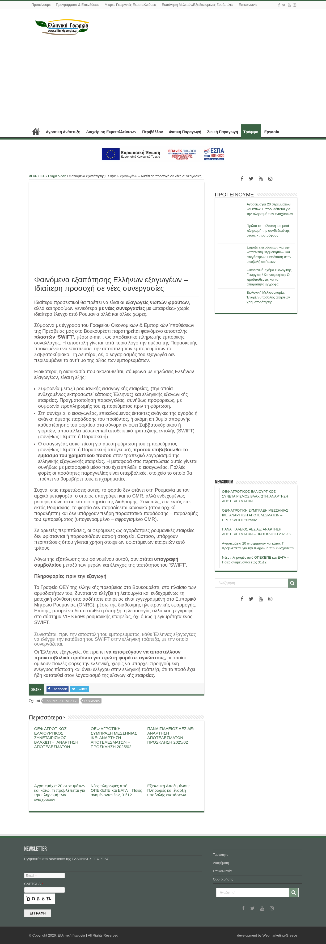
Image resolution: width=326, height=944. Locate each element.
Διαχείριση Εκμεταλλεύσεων (111, 132)
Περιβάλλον (152, 132)
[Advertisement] (163, 80)
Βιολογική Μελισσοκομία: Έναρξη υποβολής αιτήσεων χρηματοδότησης (268, 297)
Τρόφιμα (251, 132)
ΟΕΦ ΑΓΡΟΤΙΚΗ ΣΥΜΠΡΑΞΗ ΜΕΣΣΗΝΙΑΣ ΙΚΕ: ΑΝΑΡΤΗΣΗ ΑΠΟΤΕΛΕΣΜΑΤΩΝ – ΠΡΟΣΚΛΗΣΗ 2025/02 (114, 737)
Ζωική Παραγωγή (222, 132)
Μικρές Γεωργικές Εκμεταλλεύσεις (130, 5)
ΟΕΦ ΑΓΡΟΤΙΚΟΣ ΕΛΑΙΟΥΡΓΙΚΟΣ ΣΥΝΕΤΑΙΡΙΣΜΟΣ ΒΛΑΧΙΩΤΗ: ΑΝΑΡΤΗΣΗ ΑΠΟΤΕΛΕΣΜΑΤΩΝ (56, 737)
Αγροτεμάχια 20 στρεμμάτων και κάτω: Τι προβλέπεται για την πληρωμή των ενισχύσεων (60, 792)
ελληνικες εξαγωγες (61, 700)
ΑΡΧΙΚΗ (36, 131)
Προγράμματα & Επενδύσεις (77, 5)
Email (31, 876)
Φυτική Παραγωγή (185, 132)
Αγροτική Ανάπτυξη (63, 132)
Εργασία (271, 132)
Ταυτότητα (220, 855)
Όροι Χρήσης (223, 879)
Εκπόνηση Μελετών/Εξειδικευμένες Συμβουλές (197, 5)
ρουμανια (92, 700)
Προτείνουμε (41, 5)
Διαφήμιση (221, 863)
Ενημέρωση (57, 176)
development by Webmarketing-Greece (267, 935)
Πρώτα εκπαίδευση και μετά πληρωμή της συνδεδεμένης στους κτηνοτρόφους (268, 230)
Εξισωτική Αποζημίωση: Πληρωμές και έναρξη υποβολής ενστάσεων (168, 790)
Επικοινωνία (248, 5)
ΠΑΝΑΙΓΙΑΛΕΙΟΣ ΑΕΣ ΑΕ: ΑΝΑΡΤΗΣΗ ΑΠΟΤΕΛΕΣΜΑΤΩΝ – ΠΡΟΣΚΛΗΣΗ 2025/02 (170, 735)
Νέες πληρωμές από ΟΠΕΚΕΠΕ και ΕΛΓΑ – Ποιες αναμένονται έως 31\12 (116, 790)
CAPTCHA (33, 884)
